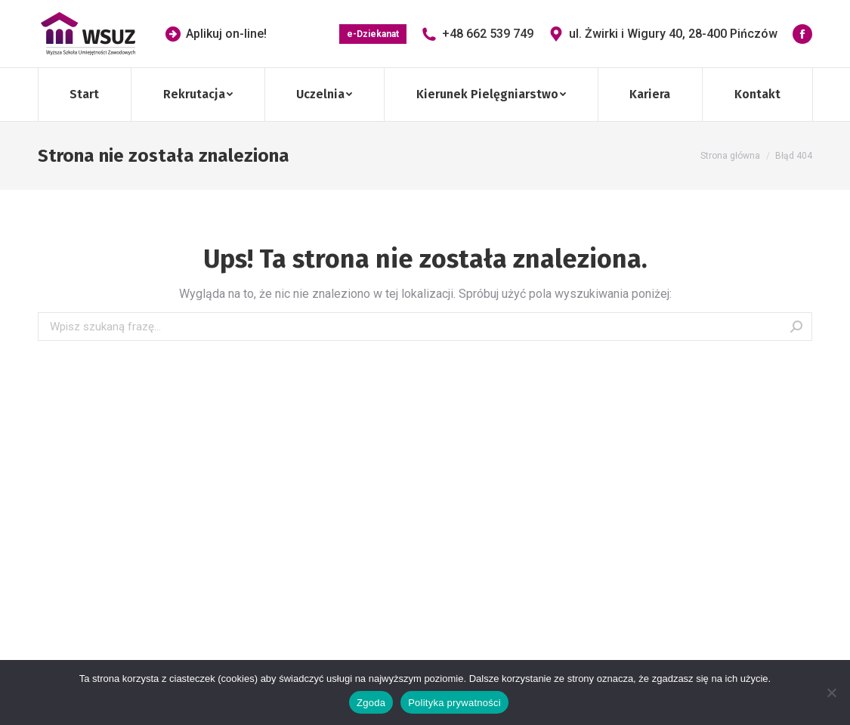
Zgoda (371, 702)
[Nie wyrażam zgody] (831, 692)
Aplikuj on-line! (216, 34)
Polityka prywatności (454, 702)
